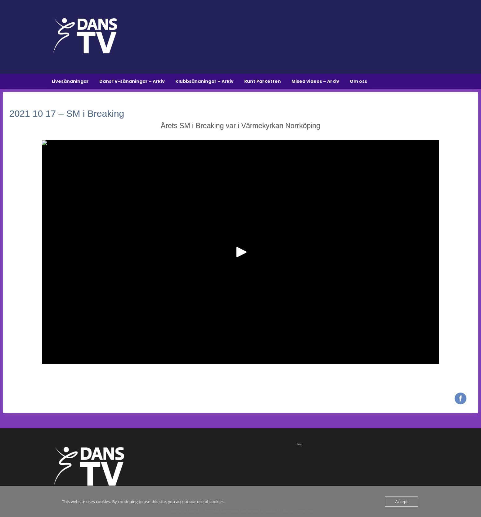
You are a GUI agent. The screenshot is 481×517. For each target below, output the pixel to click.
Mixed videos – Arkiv (315, 81)
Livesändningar (70, 81)
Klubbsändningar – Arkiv (204, 81)
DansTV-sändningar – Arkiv (132, 81)
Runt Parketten (262, 81)
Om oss (358, 81)
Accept (401, 501)
